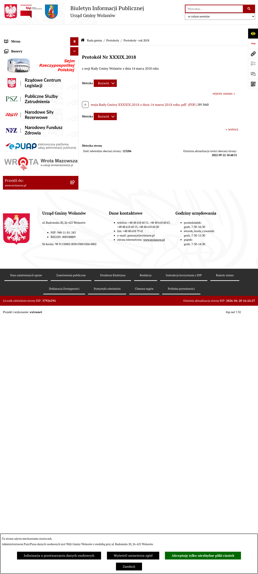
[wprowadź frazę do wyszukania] (214, 9)
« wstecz (232, 118)
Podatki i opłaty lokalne (22, 496)
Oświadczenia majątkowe (24, 513)
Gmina (10, 47)
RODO (9, 38)
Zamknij (129, 566)
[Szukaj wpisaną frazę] (249, 9)
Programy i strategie (20, 521)
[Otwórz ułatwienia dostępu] (253, 33)
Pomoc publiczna (17, 504)
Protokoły (112, 29)
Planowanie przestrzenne (24, 529)
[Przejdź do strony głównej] (73, 11)
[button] (75, 47)
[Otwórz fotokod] (253, 84)
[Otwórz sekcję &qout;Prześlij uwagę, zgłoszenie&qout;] (253, 74)
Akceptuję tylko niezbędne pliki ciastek (203, 555)
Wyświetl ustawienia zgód (133, 555)
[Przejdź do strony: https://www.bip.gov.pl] (253, 44)
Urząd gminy (14, 454)
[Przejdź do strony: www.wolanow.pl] (253, 54)
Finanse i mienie (17, 487)
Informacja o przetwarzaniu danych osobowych (59, 555)
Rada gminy (13, 64)
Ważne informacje (18, 55)
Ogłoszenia (13, 471)
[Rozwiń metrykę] (105, 72)
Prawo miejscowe (18, 479)
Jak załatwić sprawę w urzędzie (28, 462)
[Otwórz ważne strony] (253, 64)
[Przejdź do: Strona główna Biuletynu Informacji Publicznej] (83, 29)
